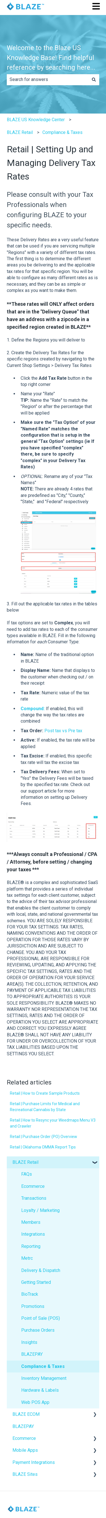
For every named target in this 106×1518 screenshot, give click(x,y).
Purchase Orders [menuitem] (38, 1330)
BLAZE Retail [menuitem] (25, 1162)
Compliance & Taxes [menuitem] (43, 1366)
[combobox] (47, 79)
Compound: (33, 708)
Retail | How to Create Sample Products (45, 1093)
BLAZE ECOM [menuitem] (26, 1414)
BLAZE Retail (20, 132)
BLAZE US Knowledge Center (36, 119)
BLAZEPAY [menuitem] (32, 1354)
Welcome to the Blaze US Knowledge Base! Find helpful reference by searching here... (51, 57)
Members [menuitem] (30, 1222)
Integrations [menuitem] (33, 1234)
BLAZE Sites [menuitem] (25, 1474)
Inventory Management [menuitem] (43, 1378)
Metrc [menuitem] (27, 1258)
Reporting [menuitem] (30, 1246)
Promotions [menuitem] (32, 1306)
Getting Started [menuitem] (36, 1282)
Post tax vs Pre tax (63, 730)
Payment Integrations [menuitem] (33, 1462)
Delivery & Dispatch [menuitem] (40, 1270)
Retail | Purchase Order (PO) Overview (43, 1136)
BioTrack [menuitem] (29, 1294)
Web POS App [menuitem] (35, 1402)
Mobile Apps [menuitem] (25, 1450)
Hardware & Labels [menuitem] (40, 1390)
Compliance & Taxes (62, 132)
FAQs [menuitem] (26, 1174)
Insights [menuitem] (29, 1342)
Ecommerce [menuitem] (33, 1186)
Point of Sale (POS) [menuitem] (40, 1318)
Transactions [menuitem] (33, 1198)
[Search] (93, 79)
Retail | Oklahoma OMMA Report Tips (43, 1147)
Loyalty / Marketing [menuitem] (40, 1210)
